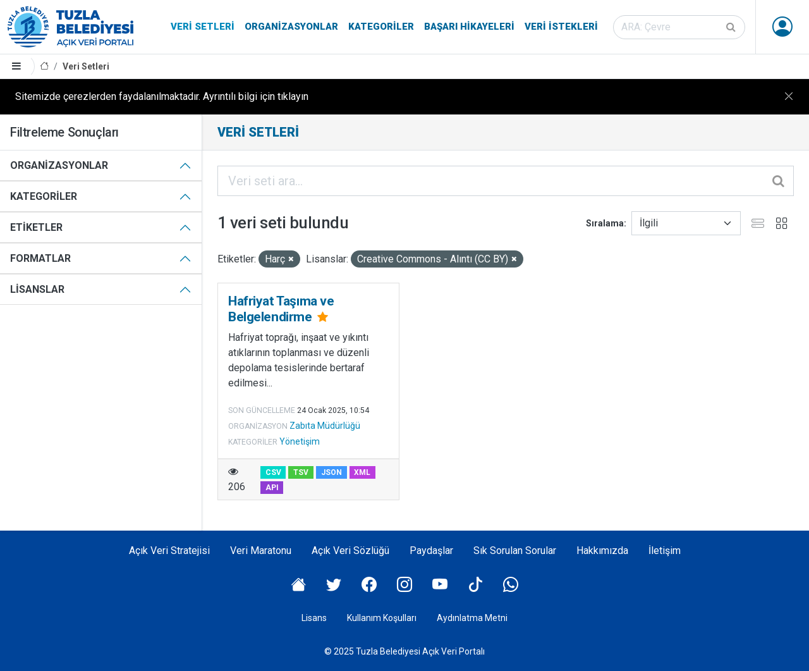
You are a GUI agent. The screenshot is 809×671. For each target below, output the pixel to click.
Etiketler (36, 227)
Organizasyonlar (291, 26)
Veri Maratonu (260, 551)
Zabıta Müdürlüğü (324, 426)
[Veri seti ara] (679, 27)
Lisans (314, 618)
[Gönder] (732, 27)
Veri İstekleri (561, 26)
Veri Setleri (202, 26)
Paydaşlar (431, 551)
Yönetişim (299, 441)
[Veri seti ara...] (505, 181)
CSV (273, 472)
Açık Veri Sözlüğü (350, 551)
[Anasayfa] (44, 66)
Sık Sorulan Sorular (514, 551)
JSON (331, 472)
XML (362, 472)
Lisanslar (37, 289)
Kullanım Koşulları (382, 618)
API (272, 487)
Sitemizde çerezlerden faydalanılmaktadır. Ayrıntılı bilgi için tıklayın (161, 96)
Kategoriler (381, 26)
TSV (300, 472)
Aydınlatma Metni (472, 618)
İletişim (664, 551)
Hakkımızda (602, 551)
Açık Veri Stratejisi (169, 551)
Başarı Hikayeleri (469, 26)
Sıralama (605, 223)
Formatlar (40, 258)
